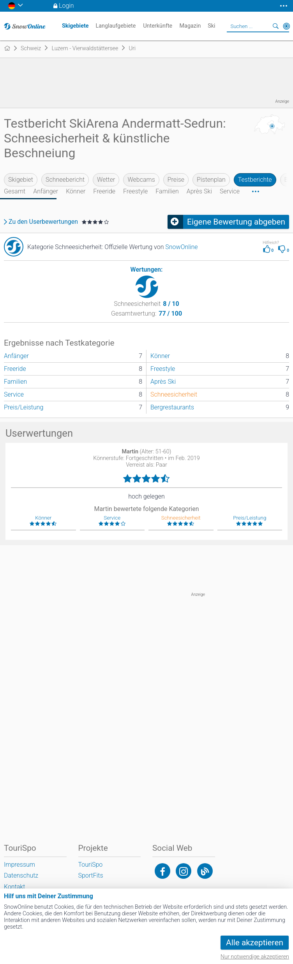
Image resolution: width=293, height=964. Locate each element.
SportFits (90, 875)
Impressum (19, 864)
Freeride (104, 191)
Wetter (106, 179)
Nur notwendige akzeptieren (255, 956)
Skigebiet (20, 179)
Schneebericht (65, 179)
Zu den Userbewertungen (43, 222)
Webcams (141, 179)
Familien (166, 191)
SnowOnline (181, 247)
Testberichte (255, 179)
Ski (211, 26)
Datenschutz (21, 875)
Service (230, 191)
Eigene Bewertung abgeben (236, 222)
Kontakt (14, 886)
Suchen (275, 26)
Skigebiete (75, 26)
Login (66, 5)
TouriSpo (90, 864)
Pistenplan (211, 179)
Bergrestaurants (172, 407)
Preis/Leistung (23, 407)
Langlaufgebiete (115, 26)
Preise (176, 179)
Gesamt (14, 191)
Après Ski (199, 191)
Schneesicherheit (173, 394)
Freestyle (135, 191)
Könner (75, 191)
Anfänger (45, 191)
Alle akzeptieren (254, 942)
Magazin (190, 26)
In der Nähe (286, 26)
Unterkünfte (157, 26)
